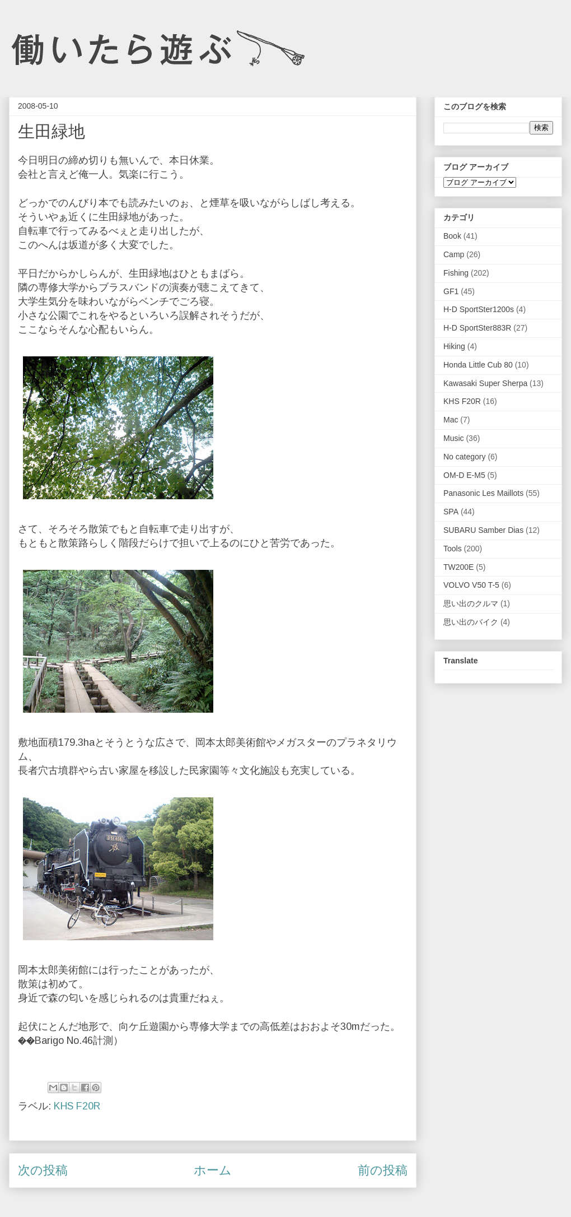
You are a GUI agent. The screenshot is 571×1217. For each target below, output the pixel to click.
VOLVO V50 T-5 (471, 584)
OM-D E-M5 (464, 475)
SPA (450, 511)
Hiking (454, 346)
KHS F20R (77, 1106)
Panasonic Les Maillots (483, 493)
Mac (450, 419)
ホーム (213, 1170)
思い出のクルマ (470, 603)
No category (464, 456)
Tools (452, 548)
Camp (453, 254)
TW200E (458, 567)
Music (453, 438)
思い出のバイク (470, 621)
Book (452, 235)
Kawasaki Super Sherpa (485, 383)
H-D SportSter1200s (478, 309)
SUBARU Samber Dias (483, 530)
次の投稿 (43, 1170)
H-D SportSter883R (477, 327)
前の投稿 (383, 1170)
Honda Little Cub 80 (478, 364)
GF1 (450, 291)
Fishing (456, 272)
